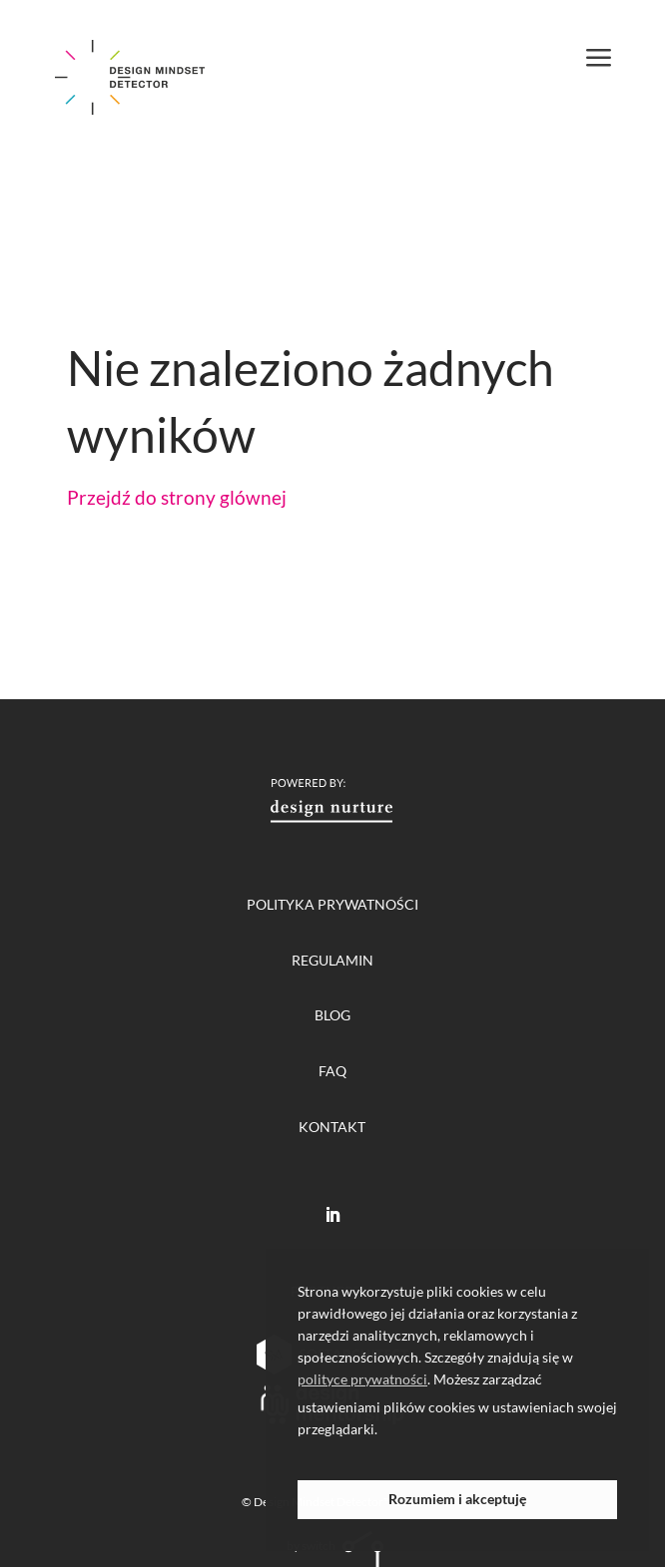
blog (332, 1014)
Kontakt (332, 1126)
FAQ (332, 1070)
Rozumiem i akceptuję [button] (457, 1498)
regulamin (332, 960)
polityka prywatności (332, 904)
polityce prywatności (362, 1379)
